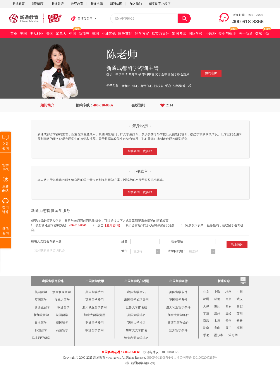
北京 (206, 291)
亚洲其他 (109, 33)
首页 (13, 33)
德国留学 (62, 322)
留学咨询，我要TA (140, 151)
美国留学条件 (178, 292)
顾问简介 (47, 105)
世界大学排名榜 (136, 307)
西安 (228, 306)
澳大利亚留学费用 (94, 307)
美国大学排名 (136, 315)
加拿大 (61, 33)
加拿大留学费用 (94, 315)
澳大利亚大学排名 (136, 338)
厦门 (228, 328)
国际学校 (196, 33)
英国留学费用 (94, 299)
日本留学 (41, 322)
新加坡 (84, 33)
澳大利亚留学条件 (178, 307)
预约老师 (211, 73)
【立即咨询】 (112, 225)
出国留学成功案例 (136, 299)
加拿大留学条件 (178, 315)
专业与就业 (227, 33)
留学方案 (142, 33)
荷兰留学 (62, 330)
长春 (240, 320)
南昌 (206, 320)
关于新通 (246, 33)
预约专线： (94, 105)
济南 (206, 328)
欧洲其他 (125, 33)
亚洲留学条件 (178, 330)
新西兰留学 (42, 307)
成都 (217, 299)
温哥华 (233, 335)
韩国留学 (41, 330)
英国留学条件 (178, 299)
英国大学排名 (136, 322)
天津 (206, 306)
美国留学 (41, 292)
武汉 (240, 299)
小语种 (210, 33)
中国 (72, 33)
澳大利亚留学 (61, 292)
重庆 (217, 306)
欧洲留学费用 (94, 330)
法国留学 (62, 315)
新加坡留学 (41, 315)
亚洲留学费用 (94, 322)
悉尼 (206, 335)
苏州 (240, 313)
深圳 (206, 299)
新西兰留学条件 (178, 322)
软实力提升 (160, 33)
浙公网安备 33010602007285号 (197, 357)
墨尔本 (218, 335)
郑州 (228, 320)
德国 (95, 33)
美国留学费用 (94, 292)
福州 (240, 328)
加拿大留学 (62, 299)
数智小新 (262, 33)
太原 (217, 320)
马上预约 (237, 244)
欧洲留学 (63, 307)
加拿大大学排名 (136, 330)
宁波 (206, 313)
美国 (49, 33)
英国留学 (41, 299)
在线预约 (138, 105)
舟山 (217, 328)
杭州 (228, 291)
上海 (217, 291)
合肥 (240, 306)
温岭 (228, 313)
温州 (217, 313)
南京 (228, 299)
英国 (23, 33)
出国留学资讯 (136, 292)
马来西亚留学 (41, 338)
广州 (240, 291)
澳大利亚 (36, 33)
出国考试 (179, 33)
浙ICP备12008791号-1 (161, 357)
